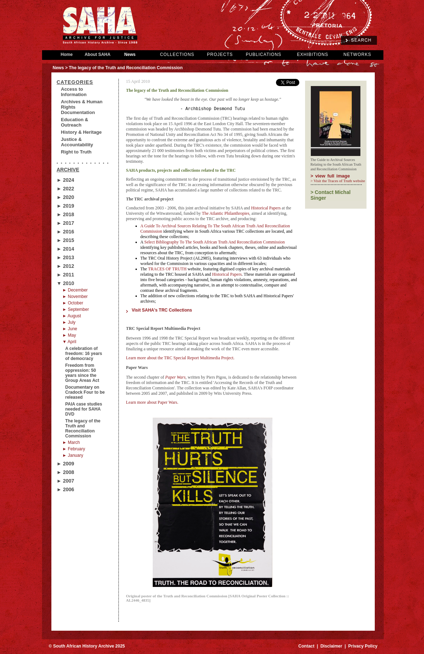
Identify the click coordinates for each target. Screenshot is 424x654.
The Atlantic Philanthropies (225, 214)
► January (73, 455)
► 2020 (65, 197)
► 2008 (65, 472)
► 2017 (65, 223)
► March (71, 442)
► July (69, 322)
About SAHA (98, 54)
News (130, 54)
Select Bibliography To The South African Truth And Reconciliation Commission (214, 243)
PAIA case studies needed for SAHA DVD (83, 409)
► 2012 (65, 266)
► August (72, 315)
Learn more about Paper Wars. (152, 403)
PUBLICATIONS (263, 54)
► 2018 (65, 214)
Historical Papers (266, 209)
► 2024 (65, 180)
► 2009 (65, 463)
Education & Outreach (74, 122)
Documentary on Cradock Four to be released (85, 392)
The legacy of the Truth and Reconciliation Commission (83, 428)
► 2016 (65, 231)
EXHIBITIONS (312, 54)
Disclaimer (331, 647)
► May (69, 335)
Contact (306, 647)
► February (74, 448)
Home (67, 54)
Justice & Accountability (77, 142)
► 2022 (65, 188)
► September (76, 309)
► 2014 (65, 249)
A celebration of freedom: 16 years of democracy (83, 353)
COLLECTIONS (177, 54)
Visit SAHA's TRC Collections (162, 311)
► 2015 (65, 240)
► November (75, 296)
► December (75, 290)
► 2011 (65, 275)
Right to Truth (76, 152)
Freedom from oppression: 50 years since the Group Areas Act (82, 373)
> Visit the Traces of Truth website (337, 181)
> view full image (330, 176)
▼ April (70, 341)
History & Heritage (81, 132)
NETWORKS (357, 54)
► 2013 (65, 257)
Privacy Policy (362, 647)
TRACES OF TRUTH (167, 269)
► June (70, 328)
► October (73, 302)
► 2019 (65, 206)
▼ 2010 (65, 283)
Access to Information (74, 91)
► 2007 (65, 481)
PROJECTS (220, 54)
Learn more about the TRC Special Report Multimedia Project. (180, 358)
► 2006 (65, 489)
